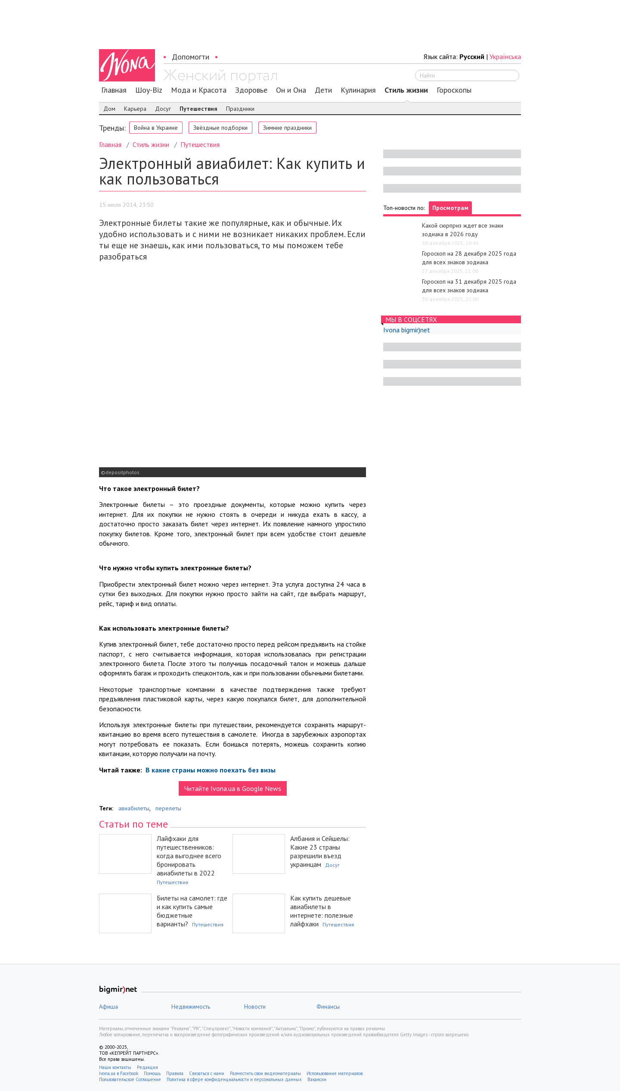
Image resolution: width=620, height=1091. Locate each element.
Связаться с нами (206, 1073)
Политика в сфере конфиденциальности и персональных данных (234, 1079)
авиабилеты (133, 808)
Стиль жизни (406, 90)
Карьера (135, 109)
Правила (174, 1073)
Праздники (240, 109)
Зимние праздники (287, 127)
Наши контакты (115, 1067)
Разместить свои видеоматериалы (265, 1073)
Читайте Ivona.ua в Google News (232, 788)
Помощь (152, 1073)
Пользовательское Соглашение (130, 1079)
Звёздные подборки (220, 127)
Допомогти (190, 57)
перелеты (168, 808)
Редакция (147, 1067)
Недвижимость (190, 1006)
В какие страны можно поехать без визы (210, 770)
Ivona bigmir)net (406, 329)
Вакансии (316, 1079)
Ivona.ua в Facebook (118, 1073)
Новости (255, 1006)
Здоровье (251, 90)
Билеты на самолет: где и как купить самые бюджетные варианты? (192, 911)
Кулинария (358, 90)
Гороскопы (454, 90)
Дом (109, 109)
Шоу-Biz (148, 90)
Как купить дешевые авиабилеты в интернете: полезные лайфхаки (321, 911)
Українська (505, 56)
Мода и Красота (198, 90)
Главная (114, 90)
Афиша (108, 1006)
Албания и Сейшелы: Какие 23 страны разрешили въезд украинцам (320, 851)
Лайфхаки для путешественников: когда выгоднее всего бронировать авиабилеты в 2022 (189, 855)
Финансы (328, 1006)
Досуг (163, 109)
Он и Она (291, 90)
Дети (323, 90)
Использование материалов (335, 1073)
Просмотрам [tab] (450, 208)
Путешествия (198, 109)
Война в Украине (156, 127)
